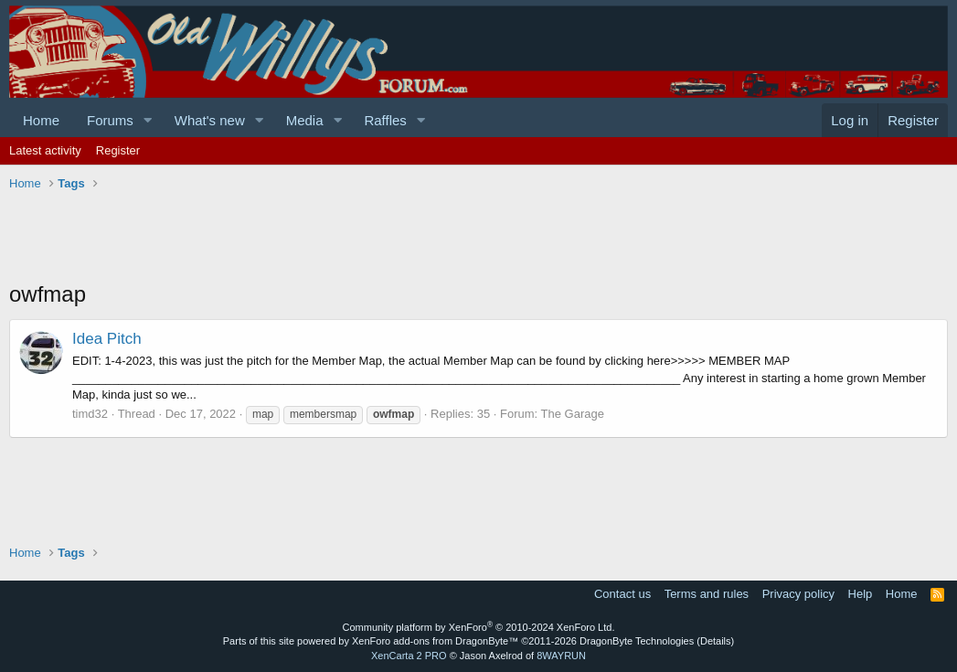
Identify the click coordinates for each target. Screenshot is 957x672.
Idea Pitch (107, 338)
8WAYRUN (561, 655)
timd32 (90, 414)
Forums (110, 120)
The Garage (572, 414)
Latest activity (45, 150)
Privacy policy (798, 594)
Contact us (622, 594)
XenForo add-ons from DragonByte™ (435, 640)
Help (860, 594)
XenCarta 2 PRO (409, 655)
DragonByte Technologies (637, 640)
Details (715, 640)
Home (41, 120)
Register (118, 150)
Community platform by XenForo (479, 627)
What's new (210, 120)
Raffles (385, 120)
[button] (148, 120)
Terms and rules (707, 594)
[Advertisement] (342, 238)
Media (305, 120)
